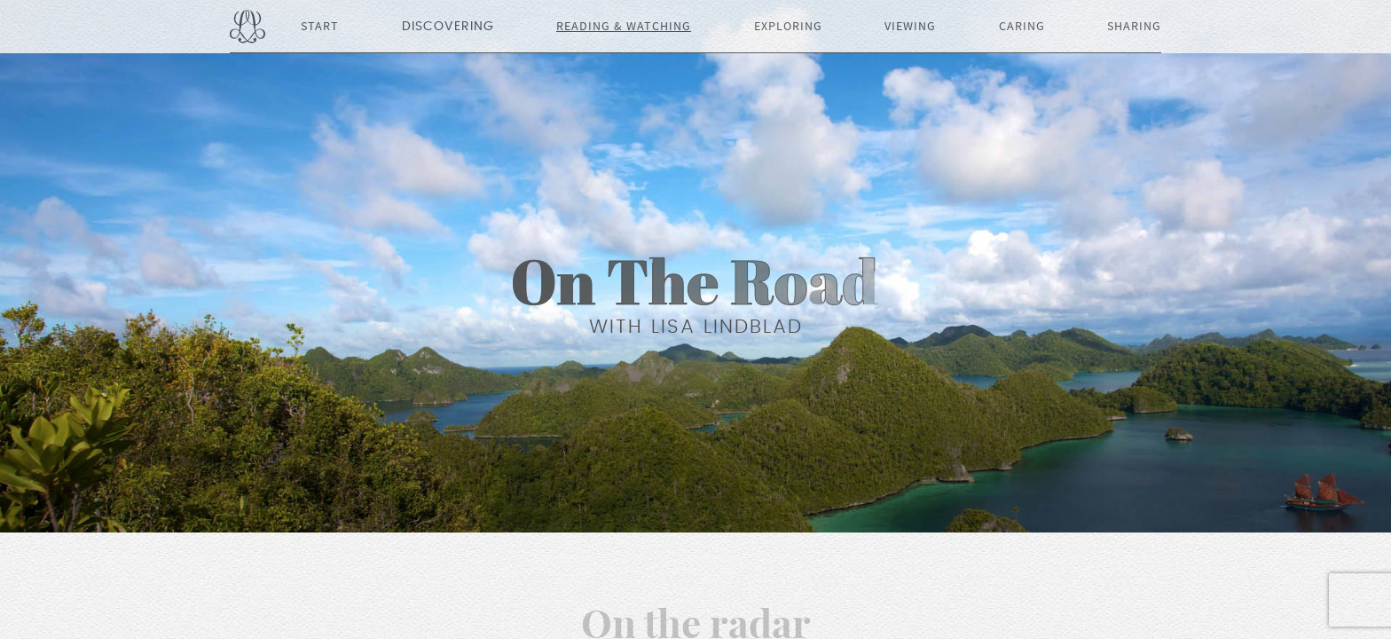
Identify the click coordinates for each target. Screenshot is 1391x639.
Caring (1022, 27)
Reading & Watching (623, 27)
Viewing (910, 27)
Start (320, 27)
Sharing (1134, 27)
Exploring (788, 27)
